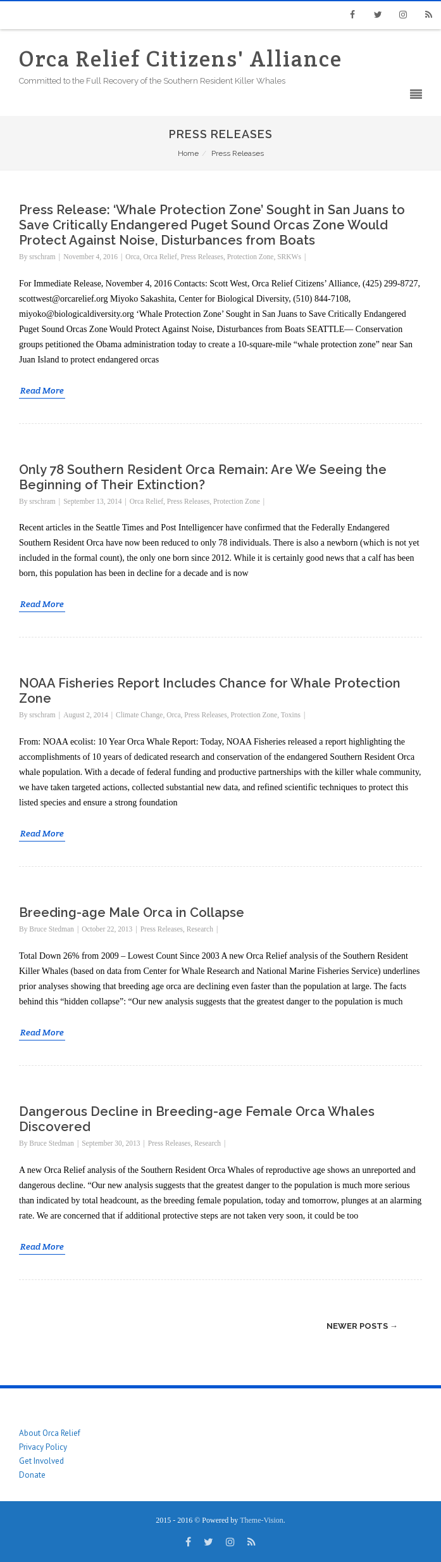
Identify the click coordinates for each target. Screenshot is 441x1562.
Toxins (291, 715)
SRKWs (289, 256)
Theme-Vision (261, 1520)
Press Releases (202, 256)
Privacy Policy (43, 1447)
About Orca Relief (49, 1433)
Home (188, 153)
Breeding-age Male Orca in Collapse (131, 912)
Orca (132, 256)
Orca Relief (160, 256)
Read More (42, 390)
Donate (32, 1474)
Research (200, 929)
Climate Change (139, 715)
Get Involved (41, 1461)
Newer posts (362, 1326)
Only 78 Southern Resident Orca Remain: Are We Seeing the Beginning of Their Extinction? (203, 477)
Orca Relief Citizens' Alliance (180, 58)
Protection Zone (250, 256)
